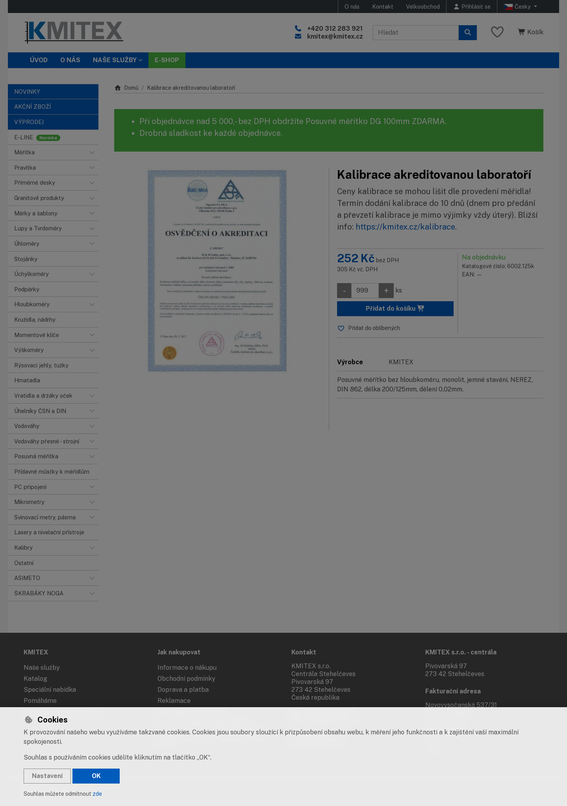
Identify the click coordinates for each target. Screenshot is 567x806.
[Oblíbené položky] (497, 32)
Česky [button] (518, 6)
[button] (92, 152)
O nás (352, 6)
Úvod (39, 60)
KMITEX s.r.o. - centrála (461, 652)
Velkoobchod (423, 6)
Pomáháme (40, 700)
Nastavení (47, 776)
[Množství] (365, 290)
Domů (126, 88)
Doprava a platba (183, 689)
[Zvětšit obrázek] (217, 270)
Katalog (35, 678)
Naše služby (42, 667)
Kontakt (382, 6)
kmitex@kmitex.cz (335, 36)
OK (96, 776)
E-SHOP (167, 60)
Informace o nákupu (187, 667)
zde (97, 794)
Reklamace (174, 700)
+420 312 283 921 (335, 28)
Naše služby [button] (115, 60)
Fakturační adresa (453, 691)
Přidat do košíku (395, 308)
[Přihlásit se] (472, 6)
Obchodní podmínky (186, 678)
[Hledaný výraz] (416, 32)
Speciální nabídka (50, 689)
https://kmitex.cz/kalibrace (405, 227)
